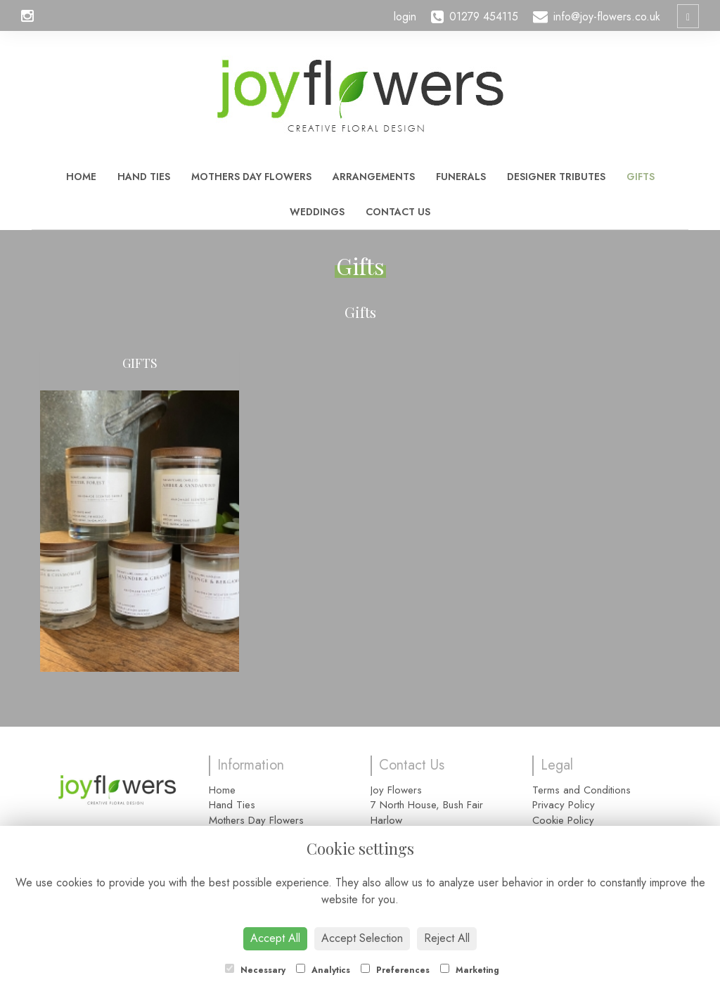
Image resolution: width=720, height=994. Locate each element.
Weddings (317, 212)
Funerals (461, 177)
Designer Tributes (556, 177)
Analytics (323, 970)
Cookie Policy (563, 820)
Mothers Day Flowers (251, 177)
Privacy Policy (563, 805)
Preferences (395, 970)
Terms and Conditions (581, 790)
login (405, 16)
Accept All (275, 938)
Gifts (640, 177)
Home (81, 177)
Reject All (447, 938)
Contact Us (398, 212)
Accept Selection (362, 938)
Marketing (469, 970)
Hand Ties (143, 177)
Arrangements (374, 177)
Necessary (255, 970)
